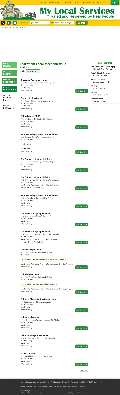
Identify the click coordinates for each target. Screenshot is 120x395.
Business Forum (10, 98)
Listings (37, 386)
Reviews (30, 386)
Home (22, 382)
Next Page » (84, 370)
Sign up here (61, 386)
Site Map (23, 386)
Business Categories (48, 386)
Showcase (10, 106)
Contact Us (66, 382)
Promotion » (10, 88)
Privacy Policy (97, 382)
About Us (28, 382)
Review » (10, 64)
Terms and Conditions (78, 382)
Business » (10, 72)
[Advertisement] (60, 45)
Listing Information (39, 382)
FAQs (89, 382)
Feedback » (10, 80)
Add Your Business (54, 382)
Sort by (22, 71)
